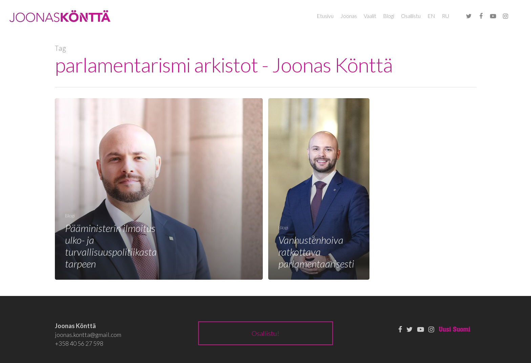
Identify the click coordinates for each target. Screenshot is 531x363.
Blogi (388, 16)
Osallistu (411, 16)
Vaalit (370, 16)
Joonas (348, 16)
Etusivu (325, 16)
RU (445, 16)
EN (431, 16)
